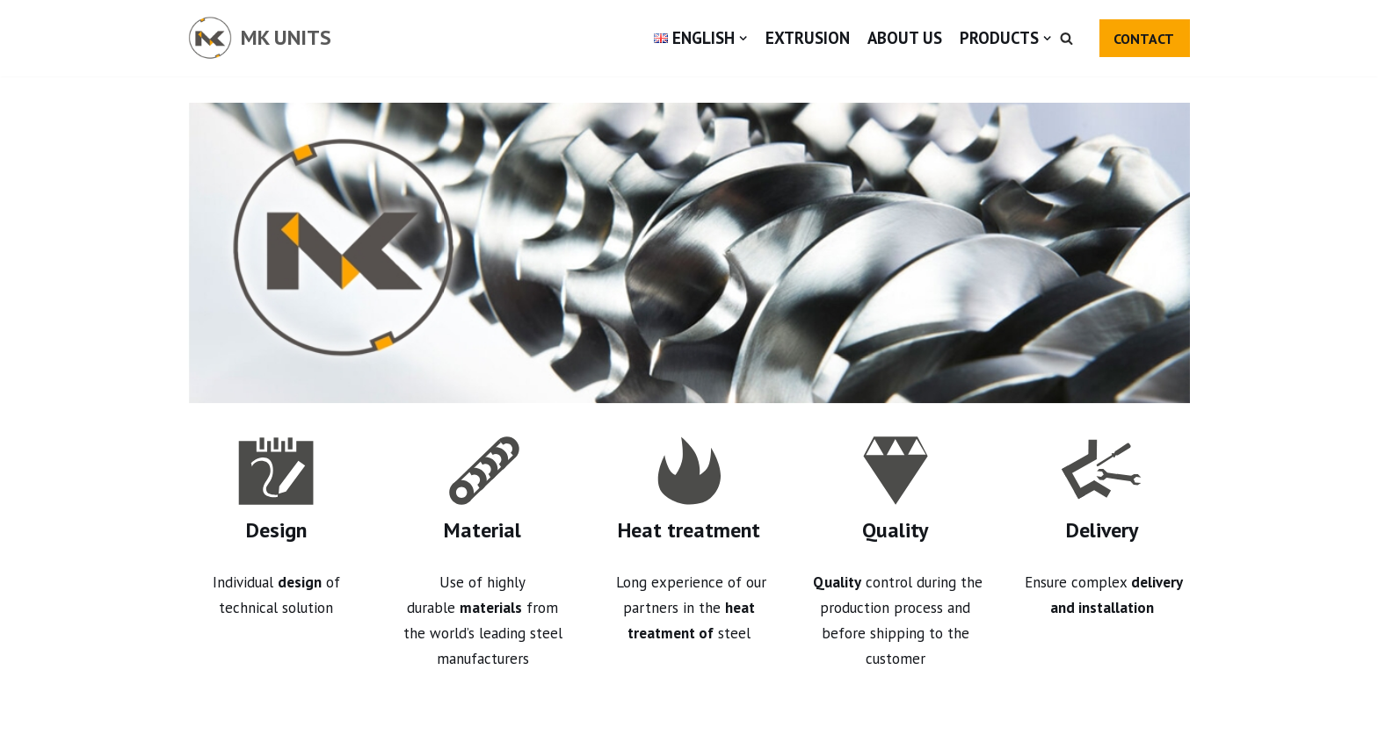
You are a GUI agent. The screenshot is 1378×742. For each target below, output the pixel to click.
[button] (1066, 38)
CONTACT (1143, 38)
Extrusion (807, 37)
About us (904, 37)
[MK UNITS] (259, 38)
